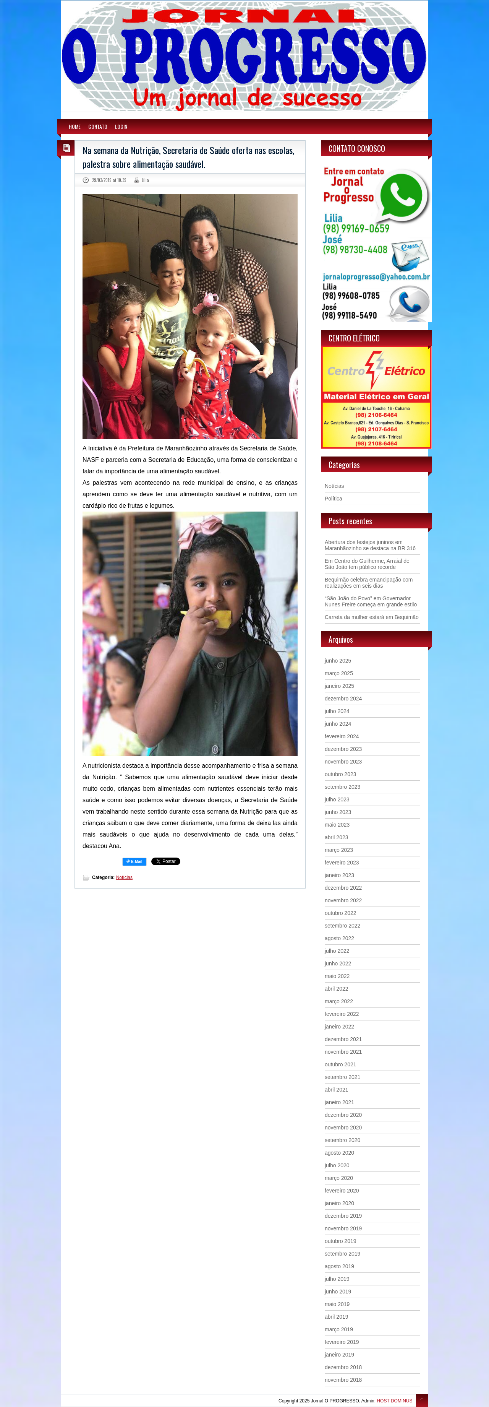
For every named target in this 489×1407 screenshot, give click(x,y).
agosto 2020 (339, 1153)
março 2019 (339, 1329)
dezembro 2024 (343, 698)
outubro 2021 (340, 1064)
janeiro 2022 (339, 1027)
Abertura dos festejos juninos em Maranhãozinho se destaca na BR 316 (370, 545)
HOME (75, 126)
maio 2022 (337, 976)
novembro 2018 (343, 1380)
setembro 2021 (342, 1077)
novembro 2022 (343, 900)
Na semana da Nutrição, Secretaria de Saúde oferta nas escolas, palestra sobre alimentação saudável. (188, 157)
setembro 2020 (342, 1140)
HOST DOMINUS (394, 1401)
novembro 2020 (343, 1127)
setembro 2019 (342, 1254)
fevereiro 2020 (342, 1191)
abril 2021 (336, 1090)
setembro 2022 (342, 926)
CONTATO (97, 126)
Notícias (124, 877)
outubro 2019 (340, 1241)
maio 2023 (337, 825)
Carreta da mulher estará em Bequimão (372, 617)
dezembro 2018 (343, 1367)
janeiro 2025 (339, 686)
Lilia (145, 180)
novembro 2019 (343, 1228)
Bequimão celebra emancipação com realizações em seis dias (369, 583)
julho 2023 (337, 799)
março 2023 (339, 850)
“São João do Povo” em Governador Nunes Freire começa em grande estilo (371, 601)
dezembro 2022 (343, 888)
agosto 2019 (339, 1266)
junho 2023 (338, 812)
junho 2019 (338, 1291)
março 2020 (339, 1178)
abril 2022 (336, 989)
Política (333, 499)
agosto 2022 (339, 938)
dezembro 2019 (343, 1216)
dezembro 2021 (343, 1039)
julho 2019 (337, 1279)
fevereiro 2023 (342, 862)
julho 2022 (337, 951)
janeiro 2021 (339, 1102)
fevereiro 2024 (342, 736)
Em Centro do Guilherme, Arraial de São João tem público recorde (367, 564)
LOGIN (121, 126)
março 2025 (339, 673)
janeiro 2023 (339, 875)
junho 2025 (338, 661)
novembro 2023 (343, 762)
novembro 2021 (343, 1052)
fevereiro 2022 (342, 1014)
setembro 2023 (342, 787)
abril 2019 (336, 1317)
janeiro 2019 (339, 1355)
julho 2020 (337, 1165)
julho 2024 (337, 711)
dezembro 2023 (343, 749)
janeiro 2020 (339, 1203)
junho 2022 (338, 963)
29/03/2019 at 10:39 (109, 180)
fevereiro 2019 (342, 1342)
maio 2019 (337, 1304)
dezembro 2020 (343, 1115)
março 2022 (339, 1001)
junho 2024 (338, 724)
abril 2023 (336, 837)
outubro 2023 (340, 774)
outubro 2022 (340, 913)
